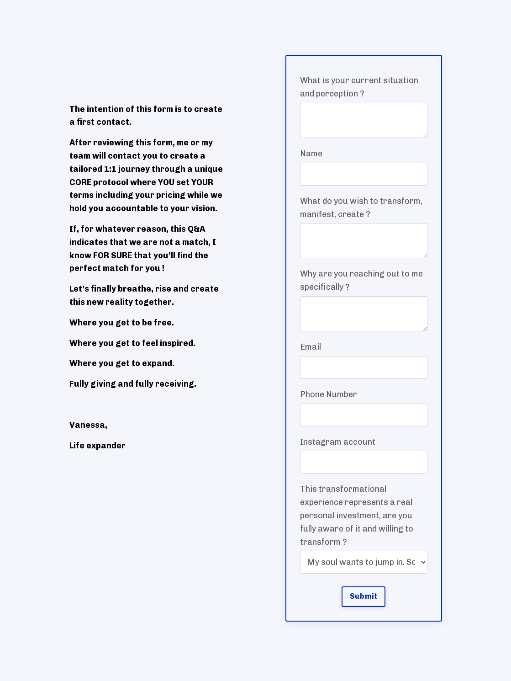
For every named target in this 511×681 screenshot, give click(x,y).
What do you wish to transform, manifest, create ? (361, 207)
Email (310, 347)
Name (311, 154)
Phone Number (328, 394)
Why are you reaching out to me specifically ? (361, 280)
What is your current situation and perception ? (359, 87)
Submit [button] (364, 596)
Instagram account (337, 442)
